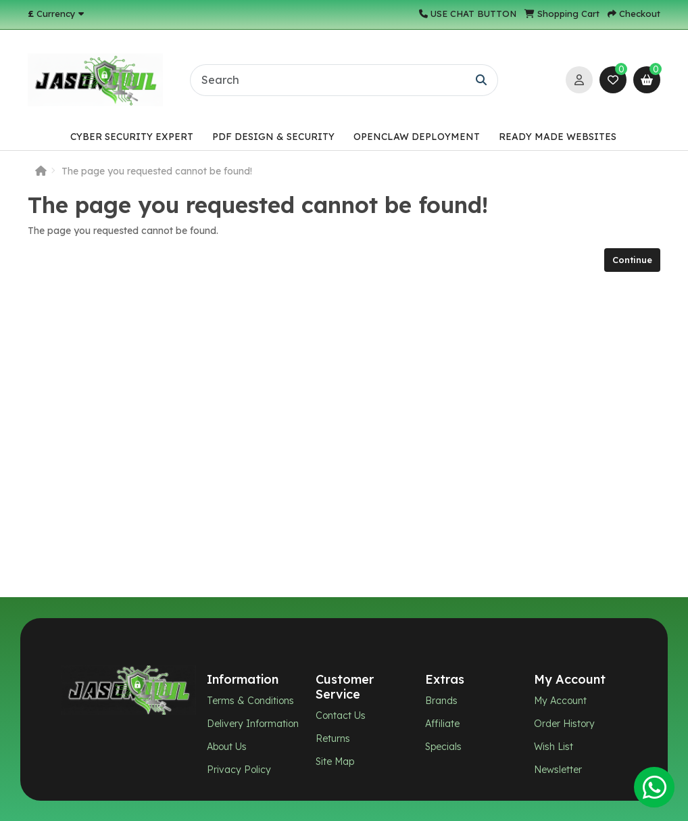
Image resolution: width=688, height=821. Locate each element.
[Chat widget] (344, 410)
